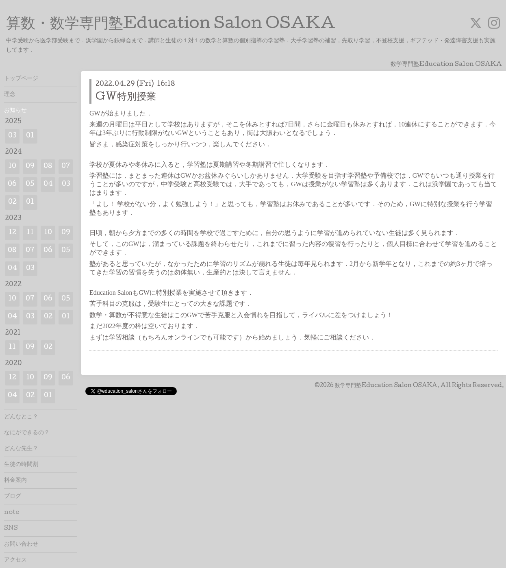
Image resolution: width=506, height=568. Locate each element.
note (11, 512)
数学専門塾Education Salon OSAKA (386, 386)
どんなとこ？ (21, 417)
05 (30, 184)
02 (12, 202)
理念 (9, 94)
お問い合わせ (21, 544)
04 (48, 184)
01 (30, 136)
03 (12, 136)
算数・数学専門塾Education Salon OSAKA (170, 25)
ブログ (12, 496)
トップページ (21, 79)
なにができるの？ (27, 433)
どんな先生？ (21, 449)
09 (30, 166)
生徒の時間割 (21, 464)
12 (12, 232)
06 (12, 184)
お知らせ (15, 110)
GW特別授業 (126, 97)
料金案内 (15, 480)
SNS (11, 528)
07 (65, 166)
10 (12, 166)
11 (30, 232)
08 (47, 166)
